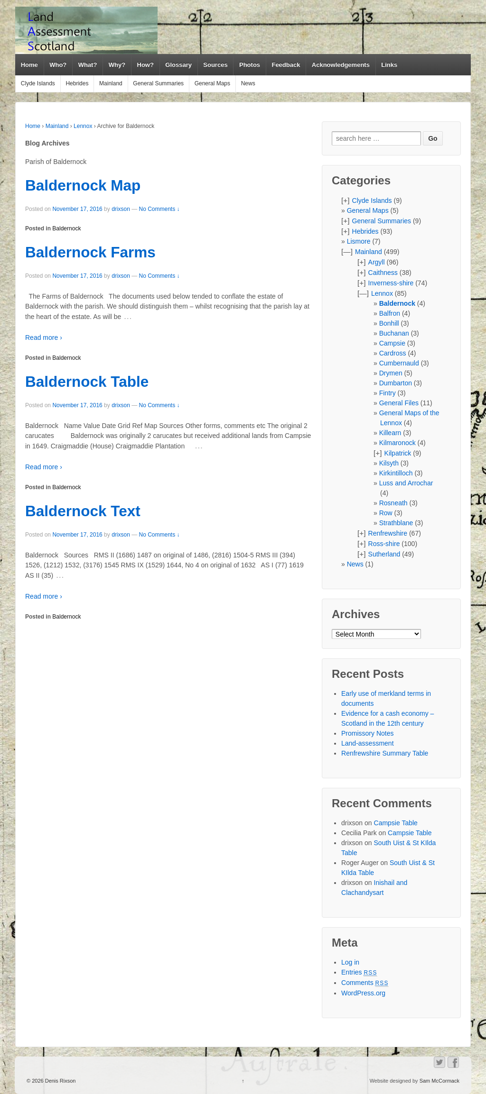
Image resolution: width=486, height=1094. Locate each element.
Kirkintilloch (396, 473)
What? (87, 64)
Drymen (390, 373)
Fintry (387, 393)
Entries (359, 972)
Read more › (43, 337)
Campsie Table (396, 823)
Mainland (110, 83)
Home (29, 64)
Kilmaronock (397, 443)
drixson (121, 209)
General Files (399, 403)
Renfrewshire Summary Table (384, 753)
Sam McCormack (439, 1081)
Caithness (383, 272)
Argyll (376, 262)
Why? (117, 64)
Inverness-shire (391, 283)
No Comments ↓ (159, 209)
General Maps (212, 83)
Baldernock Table (87, 381)
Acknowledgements (341, 64)
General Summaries (158, 83)
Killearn (390, 433)
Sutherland (384, 554)
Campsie (392, 343)
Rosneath (393, 503)
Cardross (392, 353)
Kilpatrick (397, 453)
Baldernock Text (82, 511)
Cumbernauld (399, 363)
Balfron (389, 313)
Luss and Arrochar (406, 483)
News (248, 83)
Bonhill (389, 323)
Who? (57, 64)
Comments (365, 982)
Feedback (285, 64)
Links (389, 64)
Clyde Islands (38, 83)
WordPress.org (363, 993)
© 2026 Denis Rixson (51, 1081)
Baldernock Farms (90, 252)
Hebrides (76, 83)
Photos (249, 64)
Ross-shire (384, 543)
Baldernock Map (82, 185)
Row (386, 513)
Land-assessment (367, 743)
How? (145, 64)
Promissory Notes (367, 733)
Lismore (359, 241)
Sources (215, 64)
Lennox (83, 126)
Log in (350, 962)
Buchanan (394, 333)
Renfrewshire (387, 533)
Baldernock (66, 228)
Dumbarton (395, 383)
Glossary (178, 64)
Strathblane (396, 523)
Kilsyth (389, 463)
